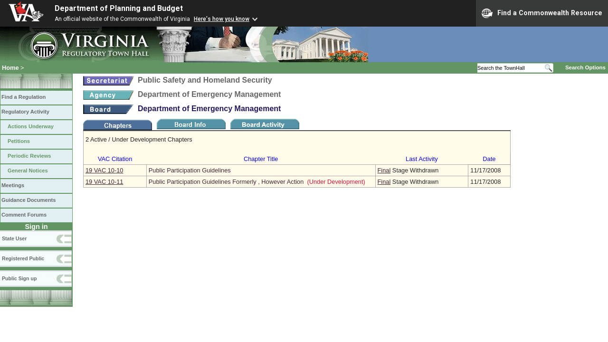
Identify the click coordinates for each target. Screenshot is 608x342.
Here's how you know (221, 19)
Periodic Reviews (29, 156)
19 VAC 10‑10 (104, 170)
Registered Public (23, 258)
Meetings (12, 185)
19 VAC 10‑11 (104, 181)
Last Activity (422, 158)
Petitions (19, 141)
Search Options (585, 67)
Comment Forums (24, 215)
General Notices (28, 170)
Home (10, 67)
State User (14, 238)
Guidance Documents (28, 200)
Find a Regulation (23, 97)
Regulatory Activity (25, 111)
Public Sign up (19, 278)
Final (384, 170)
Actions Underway (31, 126)
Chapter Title (261, 158)
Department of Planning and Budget (119, 8)
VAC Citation (115, 158)
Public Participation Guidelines (190, 170)
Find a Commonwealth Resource (542, 13)
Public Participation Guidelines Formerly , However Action (226, 181)
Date (489, 158)
